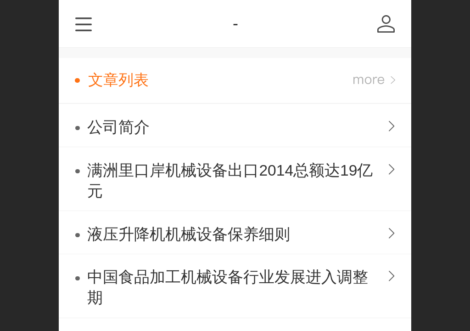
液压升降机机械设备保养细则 (188, 234)
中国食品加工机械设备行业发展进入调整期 (227, 287)
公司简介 (118, 127)
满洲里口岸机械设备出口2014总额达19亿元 (230, 181)
